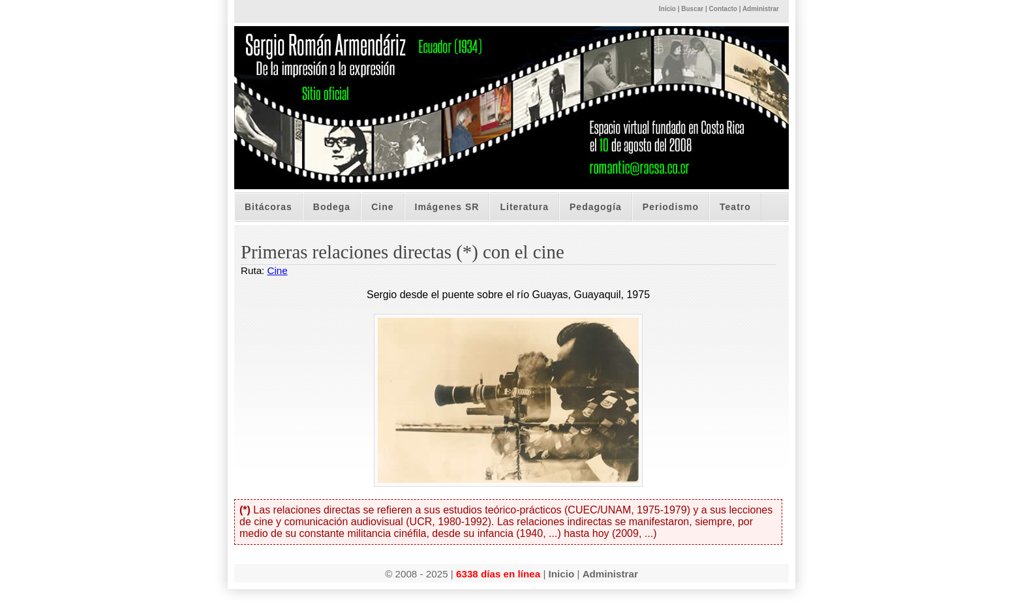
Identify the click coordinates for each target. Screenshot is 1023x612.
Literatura (524, 207)
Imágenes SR (447, 207)
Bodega (331, 207)
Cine (382, 207)
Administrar (760, 8)
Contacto (723, 8)
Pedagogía (596, 207)
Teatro (735, 207)
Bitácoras (268, 207)
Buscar (692, 8)
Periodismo (671, 207)
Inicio (667, 8)
